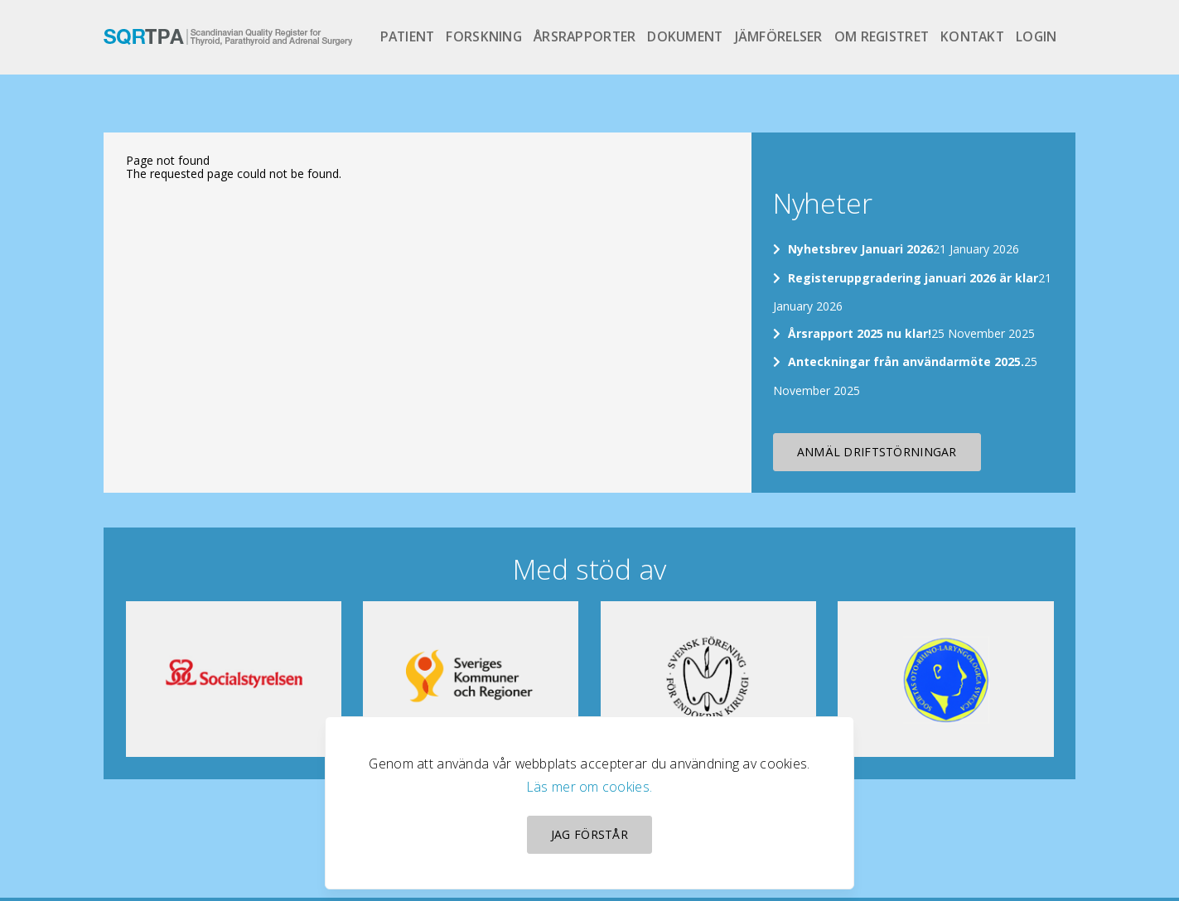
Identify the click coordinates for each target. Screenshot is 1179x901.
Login (1036, 36)
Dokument (684, 36)
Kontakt (972, 36)
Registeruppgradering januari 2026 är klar (913, 278)
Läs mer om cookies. (589, 787)
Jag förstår (589, 834)
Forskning (484, 36)
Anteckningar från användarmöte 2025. (906, 361)
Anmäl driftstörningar (877, 452)
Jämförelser (779, 36)
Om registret (881, 36)
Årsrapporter (584, 36)
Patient (407, 36)
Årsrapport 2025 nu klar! (859, 333)
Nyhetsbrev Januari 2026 (860, 249)
